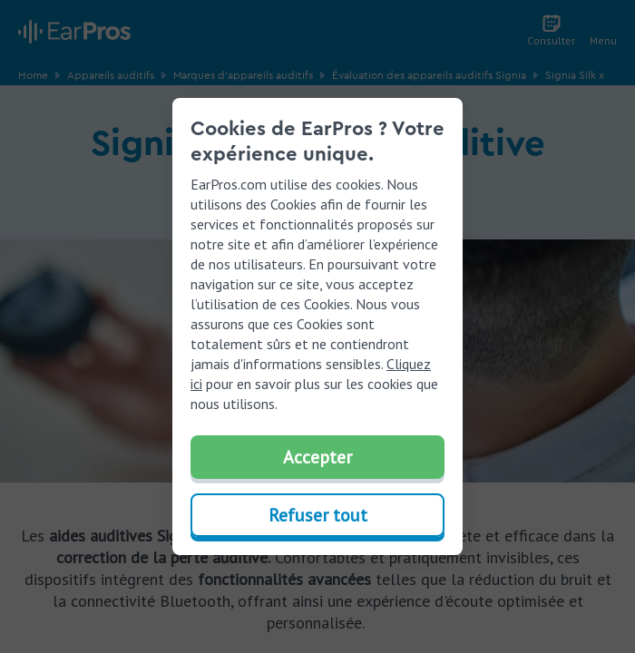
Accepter (317, 457)
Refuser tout (318, 515)
